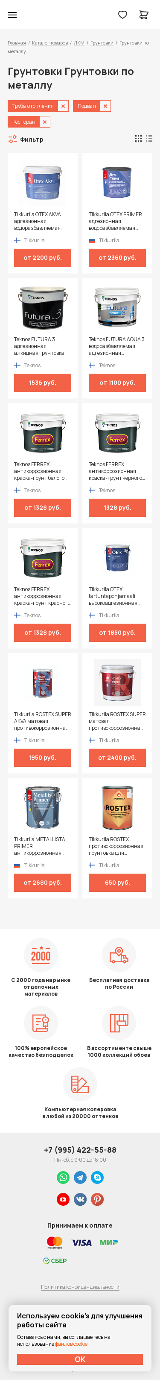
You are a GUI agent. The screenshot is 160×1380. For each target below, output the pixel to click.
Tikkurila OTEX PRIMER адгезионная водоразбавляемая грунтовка (115, 221)
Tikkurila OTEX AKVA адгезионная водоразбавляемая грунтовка (37, 221)
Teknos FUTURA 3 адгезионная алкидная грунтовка (39, 346)
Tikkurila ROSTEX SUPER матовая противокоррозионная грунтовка (117, 721)
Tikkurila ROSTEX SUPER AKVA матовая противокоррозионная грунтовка (42, 721)
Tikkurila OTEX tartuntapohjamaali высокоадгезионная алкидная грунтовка (114, 596)
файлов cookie (71, 1343)
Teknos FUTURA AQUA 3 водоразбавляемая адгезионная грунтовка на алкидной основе (117, 346)
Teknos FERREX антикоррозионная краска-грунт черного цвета (115, 471)
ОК (80, 1359)
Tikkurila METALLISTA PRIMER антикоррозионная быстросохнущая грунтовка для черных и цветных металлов (41, 846)
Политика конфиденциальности (80, 1287)
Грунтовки (101, 42)
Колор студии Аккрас (34, 15)
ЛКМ (79, 42)
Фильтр (32, 139)
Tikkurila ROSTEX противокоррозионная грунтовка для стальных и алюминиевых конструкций (116, 846)
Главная (17, 42)
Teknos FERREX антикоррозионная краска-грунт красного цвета (42, 596)
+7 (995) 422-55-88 (80, 1150)
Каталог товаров (50, 42)
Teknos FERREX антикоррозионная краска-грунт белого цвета (39, 471)
